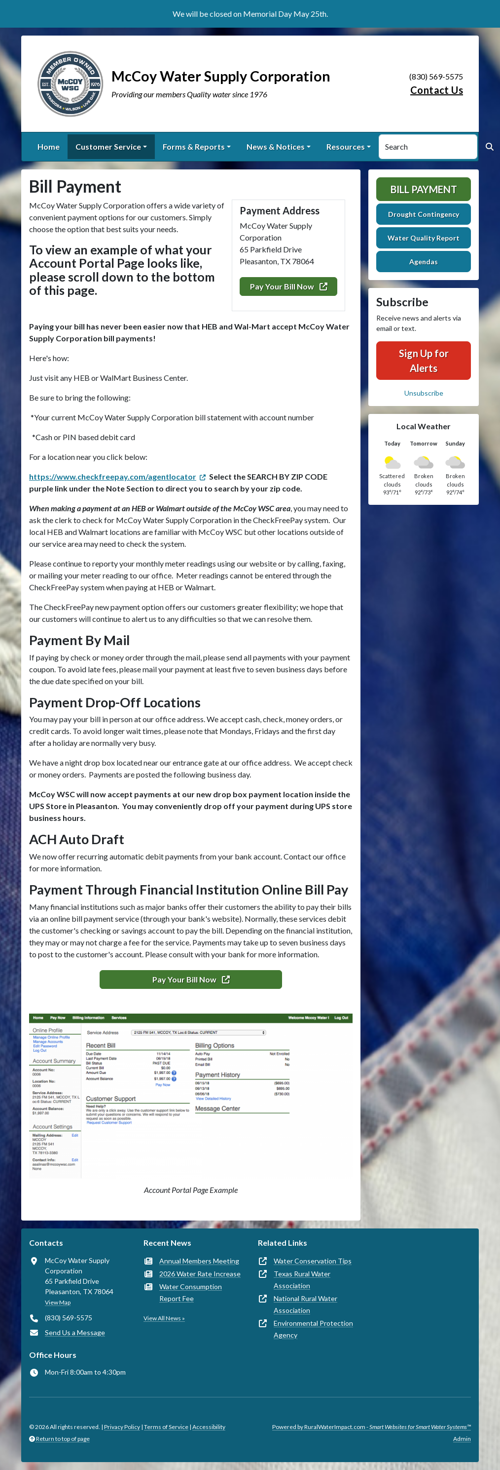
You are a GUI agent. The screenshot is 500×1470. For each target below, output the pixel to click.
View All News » (164, 1318)
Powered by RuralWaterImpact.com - (371, 1426)
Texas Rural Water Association (302, 1279)
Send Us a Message (75, 1332)
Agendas (423, 261)
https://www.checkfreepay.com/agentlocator (112, 476)
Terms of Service (166, 1426)
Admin (462, 1438)
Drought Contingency (423, 214)
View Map (58, 1302)
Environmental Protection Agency (313, 1329)
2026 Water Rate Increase (200, 1273)
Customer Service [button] (108, 146)
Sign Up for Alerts (424, 360)
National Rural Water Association (305, 1304)
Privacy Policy (122, 1426)
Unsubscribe (423, 393)
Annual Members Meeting (199, 1261)
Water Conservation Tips (313, 1261)
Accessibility (208, 1426)
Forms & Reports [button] (194, 146)
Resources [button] (345, 146)
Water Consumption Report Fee (190, 1292)
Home (48, 146)
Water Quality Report (424, 238)
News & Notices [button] (276, 146)
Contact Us (436, 90)
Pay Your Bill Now (288, 286)
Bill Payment (424, 189)
